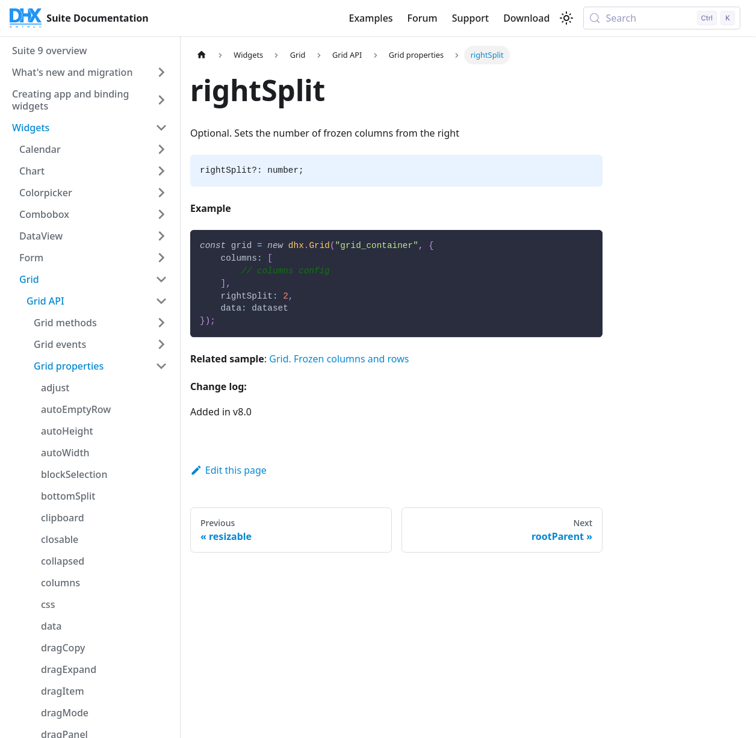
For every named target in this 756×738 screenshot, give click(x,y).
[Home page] (201, 55)
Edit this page (228, 470)
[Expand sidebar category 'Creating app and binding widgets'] (161, 100)
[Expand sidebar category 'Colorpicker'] (161, 192)
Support (470, 18)
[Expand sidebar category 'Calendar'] (161, 149)
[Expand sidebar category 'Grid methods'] (161, 322)
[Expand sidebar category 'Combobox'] (161, 214)
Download (526, 18)
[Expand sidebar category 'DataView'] (161, 236)
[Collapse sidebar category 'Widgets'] (161, 127)
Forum (422, 18)
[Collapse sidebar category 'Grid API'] (161, 301)
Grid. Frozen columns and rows (339, 358)
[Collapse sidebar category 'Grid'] (161, 279)
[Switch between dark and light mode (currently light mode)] (566, 18)
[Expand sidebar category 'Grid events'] (161, 344)
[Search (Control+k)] (661, 18)
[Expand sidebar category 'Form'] (161, 257)
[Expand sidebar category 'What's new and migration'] (161, 72)
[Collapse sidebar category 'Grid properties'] (161, 366)
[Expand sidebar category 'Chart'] (161, 171)
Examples (370, 18)
